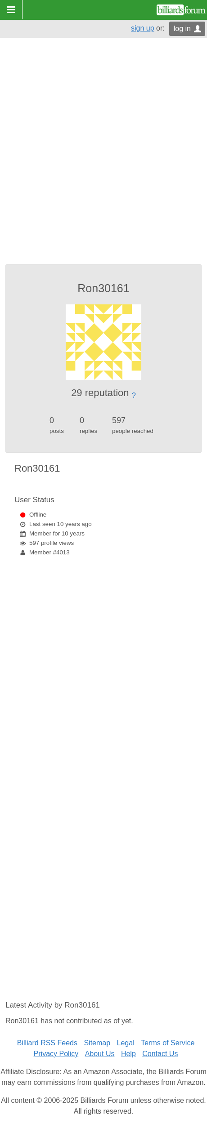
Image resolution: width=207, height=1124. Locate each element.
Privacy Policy (56, 1053)
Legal (126, 1043)
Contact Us (160, 1053)
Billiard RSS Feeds (47, 1043)
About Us (100, 1053)
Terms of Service (167, 1043)
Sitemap (97, 1043)
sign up (142, 28)
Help (128, 1053)
